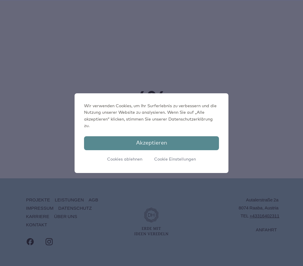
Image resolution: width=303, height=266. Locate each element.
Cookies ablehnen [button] (124, 159)
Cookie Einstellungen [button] (175, 159)
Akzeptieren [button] (151, 143)
